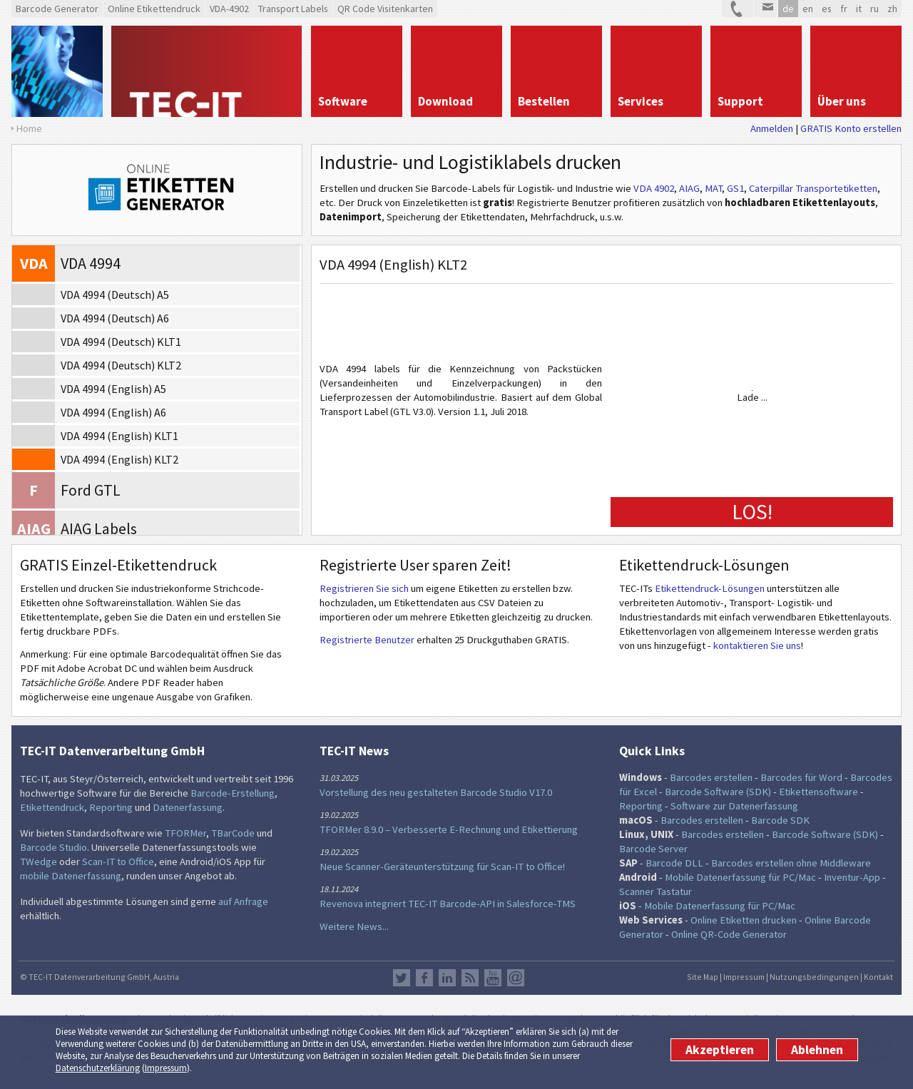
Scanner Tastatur (655, 891)
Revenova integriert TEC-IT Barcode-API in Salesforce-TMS (448, 903)
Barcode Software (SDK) (718, 791)
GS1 (735, 188)
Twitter (401, 977)
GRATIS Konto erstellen (851, 128)
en (807, 8)
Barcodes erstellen (711, 777)
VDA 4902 (653, 188)
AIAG (689, 188)
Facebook (424, 977)
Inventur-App (852, 877)
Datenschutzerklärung (98, 1068)
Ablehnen (817, 1050)
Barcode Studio (53, 847)
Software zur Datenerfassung (734, 805)
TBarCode (233, 833)
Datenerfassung (188, 807)
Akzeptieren (719, 1050)
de (788, 8)
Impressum (166, 1068)
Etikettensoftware (818, 791)
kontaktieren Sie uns (757, 645)
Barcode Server (653, 848)
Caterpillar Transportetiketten (813, 188)
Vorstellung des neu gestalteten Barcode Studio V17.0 (436, 792)
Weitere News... (354, 926)
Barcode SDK (780, 820)
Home (29, 128)
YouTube (492, 977)
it (859, 8)
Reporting (111, 807)
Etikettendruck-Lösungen (710, 588)
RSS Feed (470, 977)
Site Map (702, 976)
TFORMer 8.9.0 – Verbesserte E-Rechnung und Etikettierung (449, 829)
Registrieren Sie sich (364, 588)
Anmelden (771, 128)
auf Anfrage (243, 901)
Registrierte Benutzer (367, 639)
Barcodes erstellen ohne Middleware (791, 863)
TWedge (38, 861)
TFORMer (185, 833)
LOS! (752, 512)
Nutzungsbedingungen (814, 976)
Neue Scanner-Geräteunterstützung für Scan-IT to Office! (442, 866)
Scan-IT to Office (118, 861)
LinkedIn (447, 977)
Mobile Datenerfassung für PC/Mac (740, 877)
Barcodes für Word (801, 777)
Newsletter (515, 977)
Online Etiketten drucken (743, 920)
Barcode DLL (674, 863)
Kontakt (878, 976)
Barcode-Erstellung (232, 793)
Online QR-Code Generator (729, 934)
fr (843, 8)
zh (892, 8)
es (827, 8)
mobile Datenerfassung (70, 875)
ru (874, 8)
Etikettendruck (52, 807)
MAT (713, 188)
